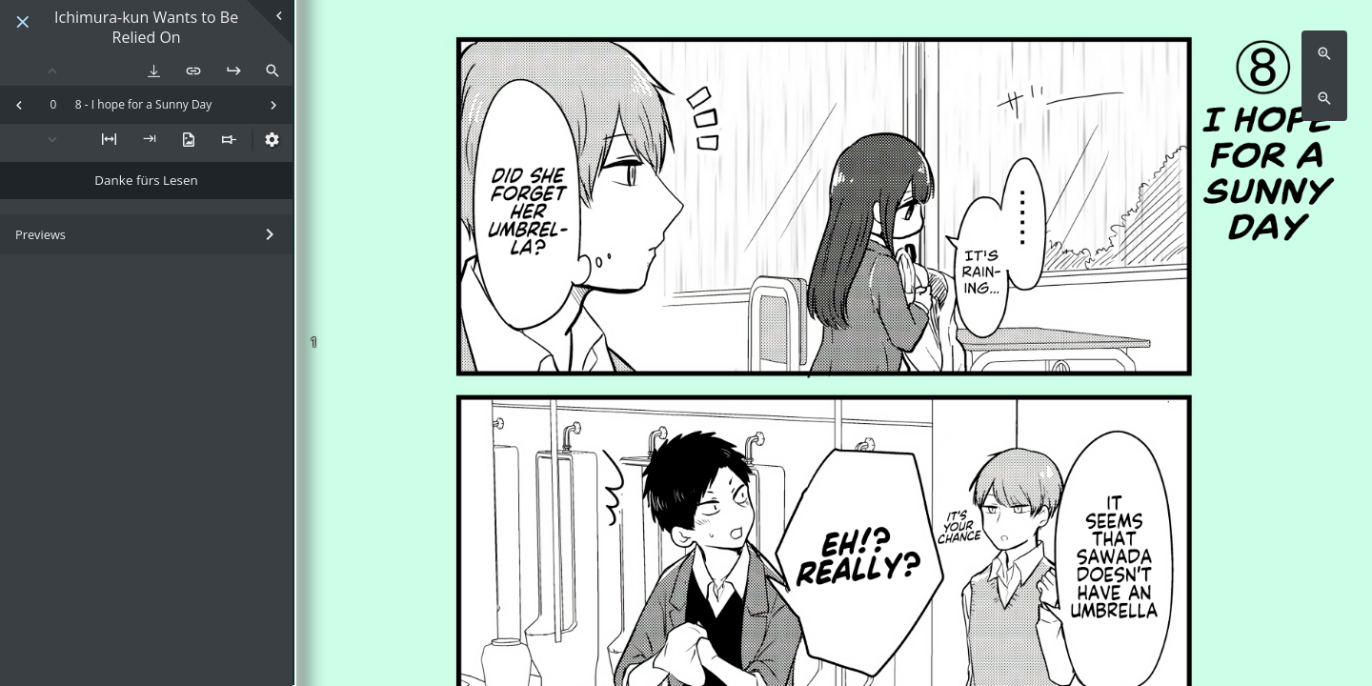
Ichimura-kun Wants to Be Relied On (146, 28)
